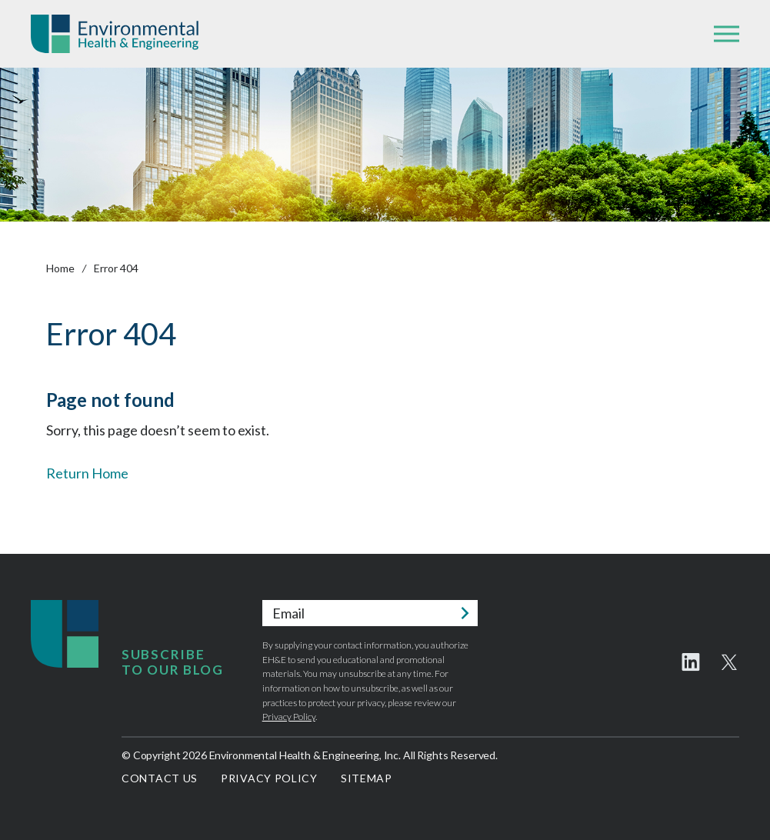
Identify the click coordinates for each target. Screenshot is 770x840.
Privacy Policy (288, 716)
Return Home (87, 473)
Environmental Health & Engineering (114, 34)
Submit (465, 613)
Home (60, 268)
